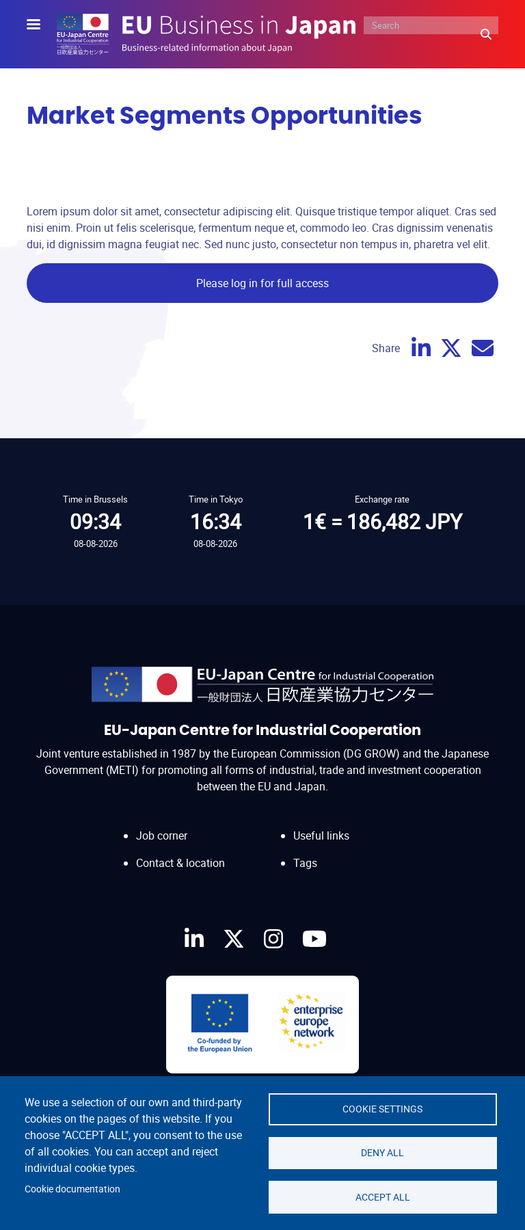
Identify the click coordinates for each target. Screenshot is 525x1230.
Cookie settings (382, 1107)
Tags (305, 862)
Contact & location (180, 862)
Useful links (321, 835)
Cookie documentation (72, 1188)
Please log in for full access (262, 283)
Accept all (382, 1196)
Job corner (161, 835)
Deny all (382, 1152)
